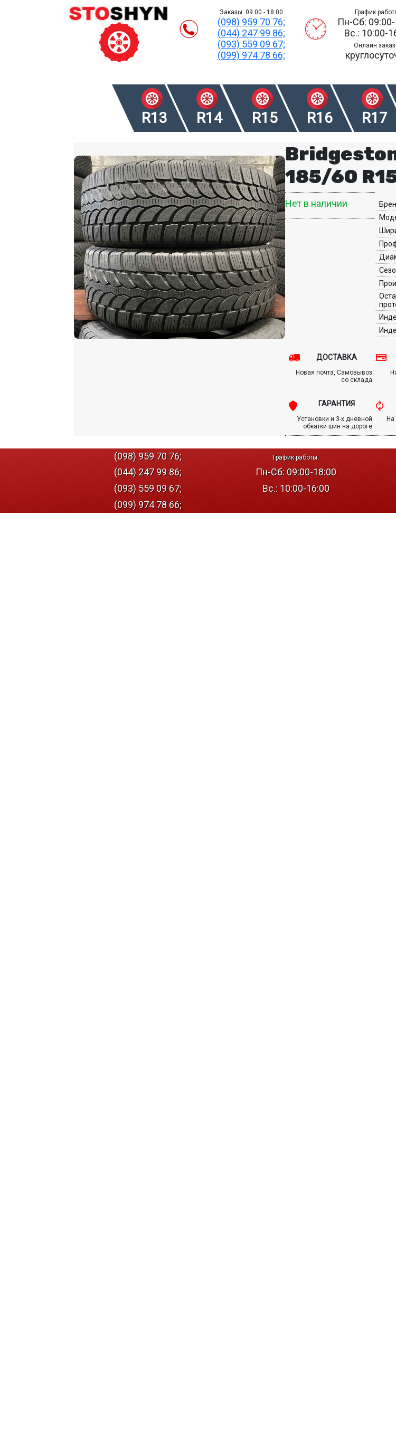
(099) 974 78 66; (251, 55)
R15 (265, 118)
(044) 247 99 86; (251, 33)
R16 (320, 118)
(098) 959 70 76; (251, 21)
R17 (375, 118)
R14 (209, 118)
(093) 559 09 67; (251, 44)
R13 (154, 118)
